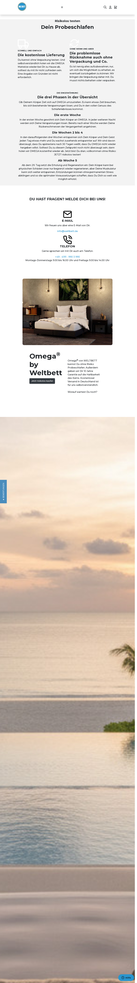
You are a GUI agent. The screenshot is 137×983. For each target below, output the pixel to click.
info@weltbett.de (67, 231)
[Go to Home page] (22, 6)
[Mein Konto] (110, 7)
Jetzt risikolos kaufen (42, 381)
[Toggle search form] (105, 7)
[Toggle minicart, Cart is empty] (115, 7)
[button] (3, 491)
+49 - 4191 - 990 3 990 (67, 256)
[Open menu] (62, 7)
